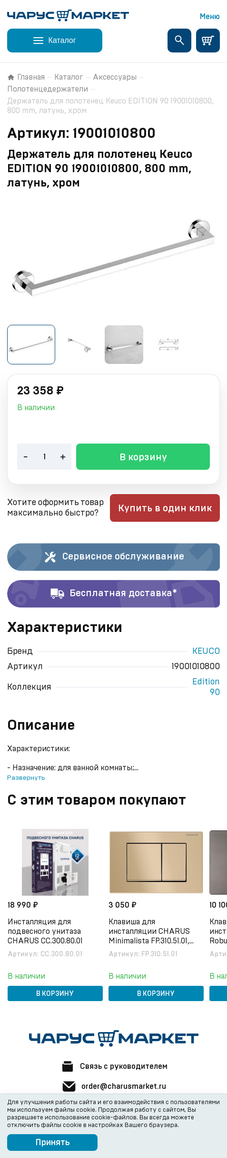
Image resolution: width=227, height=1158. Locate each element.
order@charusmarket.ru (113, 1086)
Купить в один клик (165, 508)
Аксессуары (115, 77)
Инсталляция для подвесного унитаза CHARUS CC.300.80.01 (45, 931)
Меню (210, 17)
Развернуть (26, 778)
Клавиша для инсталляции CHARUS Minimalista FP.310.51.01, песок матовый (149, 932)
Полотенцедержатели (47, 89)
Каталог (68, 77)
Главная (26, 77)
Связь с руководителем (114, 1066)
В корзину (143, 457)
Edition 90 (206, 687)
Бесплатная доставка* (113, 594)
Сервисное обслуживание (113, 557)
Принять (52, 1142)
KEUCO (206, 651)
